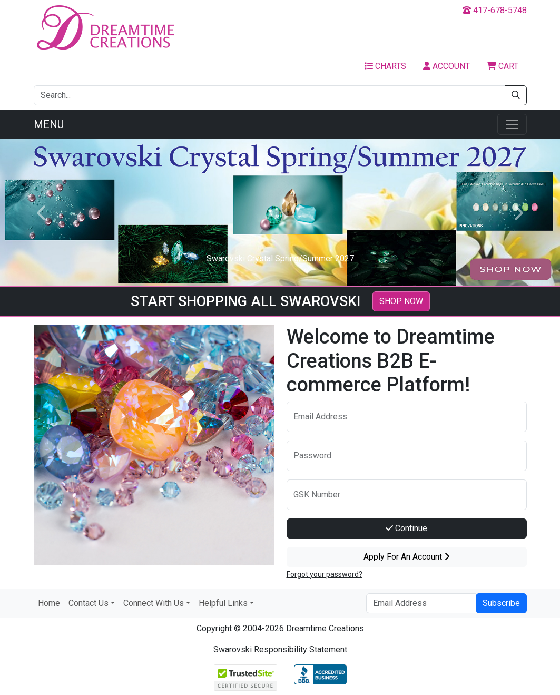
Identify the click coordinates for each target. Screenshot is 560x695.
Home (49, 603)
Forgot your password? (324, 574)
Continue (406, 528)
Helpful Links (223, 603)
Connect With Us (153, 603)
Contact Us (88, 603)
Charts (385, 66)
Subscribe (501, 603)
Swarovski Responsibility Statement (280, 649)
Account (446, 66)
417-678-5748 (495, 10)
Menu (49, 124)
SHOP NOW (401, 301)
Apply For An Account (406, 557)
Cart (502, 66)
